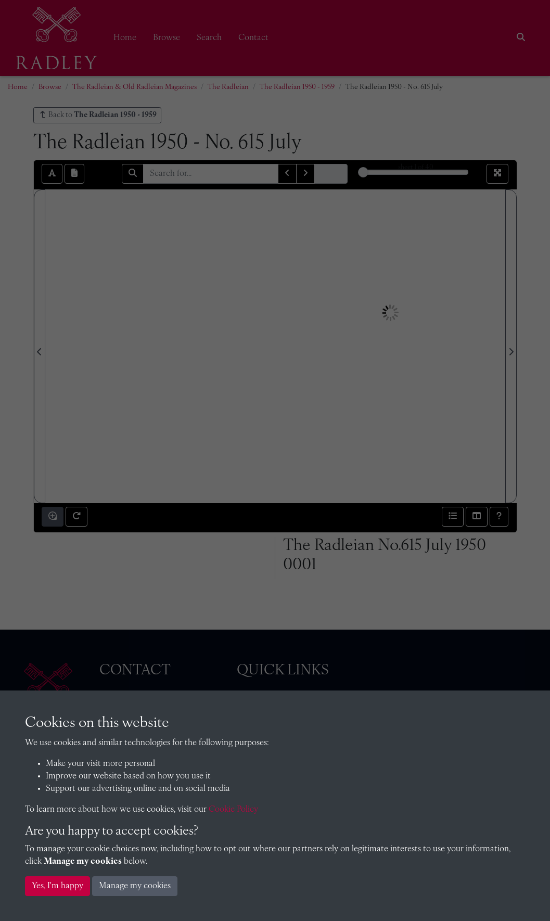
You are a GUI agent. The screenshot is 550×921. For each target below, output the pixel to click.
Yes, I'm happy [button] (57, 886)
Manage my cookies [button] (135, 886)
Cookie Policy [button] (233, 809)
